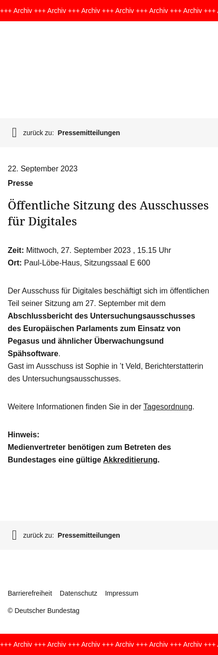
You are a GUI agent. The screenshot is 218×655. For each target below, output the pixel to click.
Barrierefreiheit (30, 593)
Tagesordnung (167, 407)
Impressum (121, 593)
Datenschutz (78, 593)
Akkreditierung (130, 460)
